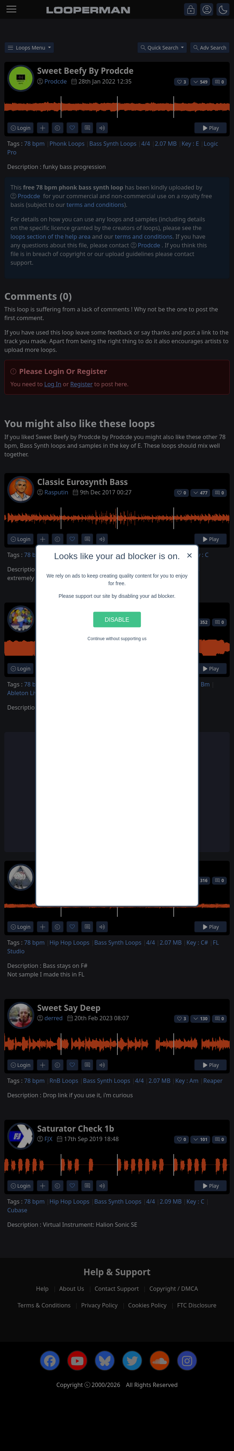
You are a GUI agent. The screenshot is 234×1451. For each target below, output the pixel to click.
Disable (117, 619)
